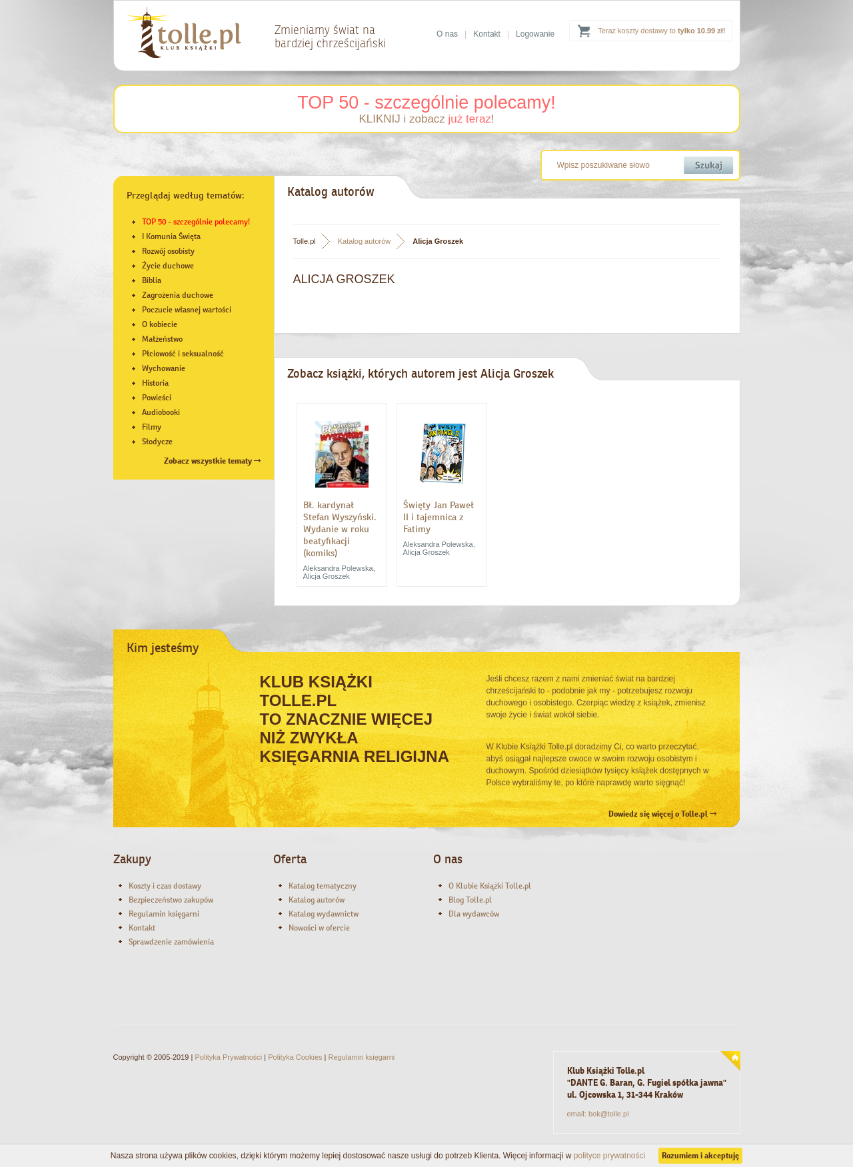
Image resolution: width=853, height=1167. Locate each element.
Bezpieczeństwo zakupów (171, 900)
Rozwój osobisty (168, 251)
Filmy (151, 427)
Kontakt (486, 34)
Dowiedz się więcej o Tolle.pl (662, 814)
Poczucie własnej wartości (186, 310)
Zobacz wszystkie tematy (212, 461)
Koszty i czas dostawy (165, 886)
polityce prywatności (609, 1155)
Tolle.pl (304, 241)
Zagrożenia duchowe (177, 295)
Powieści (156, 398)
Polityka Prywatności (228, 1057)
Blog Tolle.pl (470, 900)
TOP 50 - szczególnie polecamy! (426, 103)
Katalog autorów (364, 241)
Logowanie (535, 34)
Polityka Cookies (295, 1057)
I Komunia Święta (171, 236)
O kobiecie (159, 324)
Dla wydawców (473, 914)
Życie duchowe (168, 266)
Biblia (151, 280)
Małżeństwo (162, 339)
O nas (447, 34)
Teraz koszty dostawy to (661, 31)
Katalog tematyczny (323, 886)
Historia (155, 383)
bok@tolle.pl (608, 1114)
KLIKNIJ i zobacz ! (426, 119)
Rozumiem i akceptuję (700, 1155)
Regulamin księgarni (164, 914)
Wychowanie (163, 368)
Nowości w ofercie (319, 928)
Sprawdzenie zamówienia (171, 942)
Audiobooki (161, 412)
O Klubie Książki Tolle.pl (489, 886)
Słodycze (157, 442)
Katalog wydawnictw (324, 914)
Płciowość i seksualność (183, 354)
